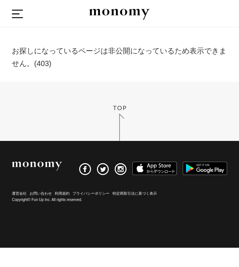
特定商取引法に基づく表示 (134, 193)
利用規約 (62, 193)
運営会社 (19, 193)
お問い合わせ (41, 193)
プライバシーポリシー (91, 193)
